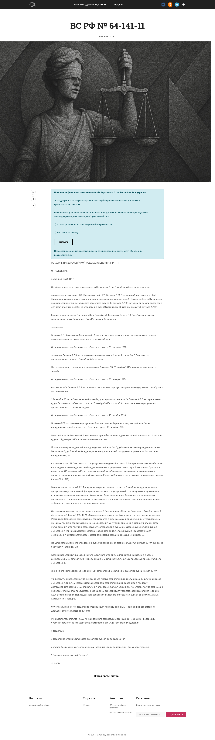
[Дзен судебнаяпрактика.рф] (184, 4)
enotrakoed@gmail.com (39, 705)
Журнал (118, 4)
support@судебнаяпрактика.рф (96, 224)
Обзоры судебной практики (90, 4)
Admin (105, 36)
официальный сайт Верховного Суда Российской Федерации (113, 192)
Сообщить (63, 242)
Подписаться (176, 714)
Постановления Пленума (121, 712)
